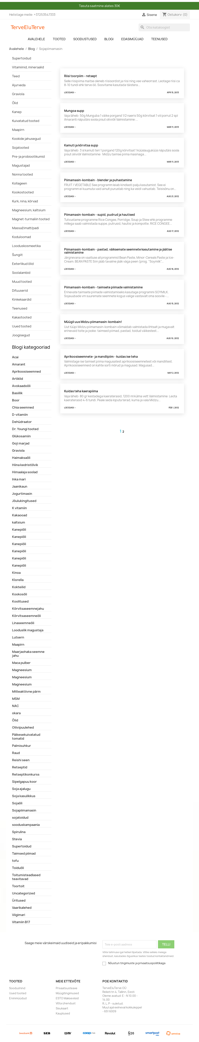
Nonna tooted (22, 174)
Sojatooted (20, 147)
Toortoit (18, 886)
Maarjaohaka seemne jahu (28, 654)
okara (16, 713)
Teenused (19, 308)
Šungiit (17, 255)
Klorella (18, 580)
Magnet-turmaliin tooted (31, 219)
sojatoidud (20, 817)
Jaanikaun (19, 486)
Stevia (17, 839)
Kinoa (16, 573)
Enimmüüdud (18, 998)
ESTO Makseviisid (67, 998)
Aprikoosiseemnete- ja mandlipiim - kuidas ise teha (101, 357)
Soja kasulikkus (23, 796)
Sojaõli (17, 803)
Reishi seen (21, 760)
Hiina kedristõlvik (25, 465)
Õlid (15, 103)
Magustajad (21, 165)
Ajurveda (18, 85)
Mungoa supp (74, 111)
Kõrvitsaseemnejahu (28, 608)
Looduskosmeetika (26, 246)
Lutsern (18, 637)
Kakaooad (19, 515)
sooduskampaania (26, 825)
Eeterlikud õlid (23, 264)
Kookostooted (23, 192)
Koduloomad (21, 237)
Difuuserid (20, 290)
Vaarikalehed (21, 907)
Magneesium (22, 670)
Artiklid (17, 379)
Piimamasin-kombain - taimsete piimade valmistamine (103, 287)
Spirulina (18, 832)
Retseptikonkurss (25, 774)
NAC (15, 706)
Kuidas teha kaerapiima (81, 391)
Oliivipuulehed (23, 727)
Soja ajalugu (21, 789)
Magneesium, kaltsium (28, 210)
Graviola (18, 94)
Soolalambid (21, 273)
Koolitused (20, 601)
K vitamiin (19, 508)
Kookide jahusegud (26, 139)
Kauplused (63, 1013)
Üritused (18, 900)
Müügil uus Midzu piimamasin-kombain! (93, 322)
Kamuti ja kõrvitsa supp (81, 145)
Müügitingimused (67, 993)
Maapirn (18, 130)
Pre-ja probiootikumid (28, 156)
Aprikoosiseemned (26, 371)
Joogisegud (21, 335)
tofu (15, 860)
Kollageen (19, 183)
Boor (15, 400)
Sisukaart (62, 1008)
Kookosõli (19, 594)
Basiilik (17, 393)
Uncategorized (23, 893)
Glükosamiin (21, 436)
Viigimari (18, 915)
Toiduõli (18, 868)
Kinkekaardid (21, 299)
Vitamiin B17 (21, 922)
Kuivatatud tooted (25, 121)
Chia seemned (23, 407)
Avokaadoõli (21, 386)
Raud (16, 753)
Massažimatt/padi (25, 228)
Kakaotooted (21, 317)
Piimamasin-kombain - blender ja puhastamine (98, 180)
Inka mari (19, 479)
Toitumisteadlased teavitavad (26, 877)
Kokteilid (18, 587)
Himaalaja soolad (25, 472)
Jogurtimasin (22, 493)
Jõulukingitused (24, 501)
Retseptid (19, 767)
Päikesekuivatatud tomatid (26, 736)
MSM (16, 699)
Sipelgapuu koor (24, 781)
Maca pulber (21, 663)
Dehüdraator (22, 422)
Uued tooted (21, 326)
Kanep (17, 112)
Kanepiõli (19, 529)
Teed (16, 76)
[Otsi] (164, 27)
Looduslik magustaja (27, 630)
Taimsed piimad (24, 853)
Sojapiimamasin (24, 810)
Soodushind (17, 988)
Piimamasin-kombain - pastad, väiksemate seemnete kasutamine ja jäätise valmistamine (118, 251)
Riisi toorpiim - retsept (80, 76)
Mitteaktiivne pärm (26, 691)
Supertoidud (21, 58)
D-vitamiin (20, 414)
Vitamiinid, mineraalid (28, 67)
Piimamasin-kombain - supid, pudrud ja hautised (99, 215)
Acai (15, 357)
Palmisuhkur (21, 746)
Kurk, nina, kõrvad (25, 201)
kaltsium (18, 522)
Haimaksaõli (21, 458)
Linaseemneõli (23, 623)
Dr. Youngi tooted (25, 429)
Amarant (18, 364)
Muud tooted (22, 281)
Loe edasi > (70, 92)
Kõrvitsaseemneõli (26, 616)
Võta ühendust (66, 1003)
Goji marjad (20, 443)
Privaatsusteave (66, 988)
